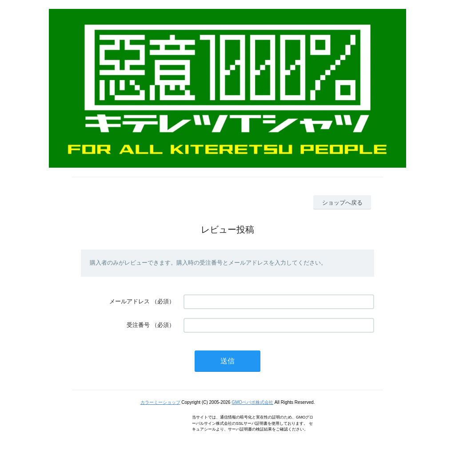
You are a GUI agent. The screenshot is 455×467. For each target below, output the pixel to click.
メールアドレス (129, 301)
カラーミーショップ (160, 402)
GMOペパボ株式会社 (252, 402)
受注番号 (138, 325)
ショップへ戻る (342, 202)
